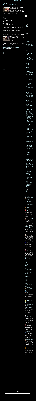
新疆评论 (26, 261)
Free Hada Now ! (26, 265)
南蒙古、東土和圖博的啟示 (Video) (29, 116)
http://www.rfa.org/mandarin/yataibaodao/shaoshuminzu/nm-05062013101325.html (11, 47)
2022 (26, 25)
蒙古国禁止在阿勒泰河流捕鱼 (29, 184)
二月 (26, 188)
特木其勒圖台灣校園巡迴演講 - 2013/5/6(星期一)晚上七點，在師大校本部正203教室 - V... (29, 167)
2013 (26, 33)
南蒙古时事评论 (18, 0)
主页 (13, 69)
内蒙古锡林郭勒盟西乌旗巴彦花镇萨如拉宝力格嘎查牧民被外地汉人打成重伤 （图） (29, 124)
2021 (26, 26)
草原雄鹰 (26, 279)
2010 (26, 192)
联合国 (25, 268)
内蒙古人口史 (27, 50)
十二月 (27, 34)
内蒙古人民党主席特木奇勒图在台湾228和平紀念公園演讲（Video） (29, 183)
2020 (26, 27)
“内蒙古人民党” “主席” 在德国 (29, 113)
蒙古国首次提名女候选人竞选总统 (29, 159)
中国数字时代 (26, 273)
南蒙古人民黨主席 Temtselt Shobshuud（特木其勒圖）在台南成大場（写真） (29, 163)
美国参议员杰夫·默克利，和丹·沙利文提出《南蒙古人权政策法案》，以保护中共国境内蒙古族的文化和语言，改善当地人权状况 (29, 289)
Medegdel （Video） (28, 185)
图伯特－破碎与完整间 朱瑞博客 (28, 272)
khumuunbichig (26, 275)
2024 (26, 23)
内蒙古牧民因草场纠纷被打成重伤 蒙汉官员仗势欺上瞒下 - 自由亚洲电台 (29, 115)
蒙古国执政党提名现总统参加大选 (29, 158)
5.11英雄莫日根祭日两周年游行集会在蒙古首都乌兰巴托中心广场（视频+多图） (29, 149)
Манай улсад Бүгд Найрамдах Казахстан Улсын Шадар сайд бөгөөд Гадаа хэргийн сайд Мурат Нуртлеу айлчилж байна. (29, 301)
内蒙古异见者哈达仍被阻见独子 (29, 125)
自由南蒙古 (26, 262)
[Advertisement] (13, 67)
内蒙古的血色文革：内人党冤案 (29, 241)
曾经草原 (26, 283)
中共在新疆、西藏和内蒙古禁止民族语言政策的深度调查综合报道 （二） (29, 204)
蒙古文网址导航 (26, 277)
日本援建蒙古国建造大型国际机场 (29, 117)
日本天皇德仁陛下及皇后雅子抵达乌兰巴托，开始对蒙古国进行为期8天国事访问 (29, 316)
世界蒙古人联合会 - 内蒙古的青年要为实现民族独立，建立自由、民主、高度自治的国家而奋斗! (29, 44)
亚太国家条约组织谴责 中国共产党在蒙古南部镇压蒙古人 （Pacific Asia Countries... (29, 102)
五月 (26, 40)
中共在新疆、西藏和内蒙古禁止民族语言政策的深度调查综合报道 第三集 (29, 201)
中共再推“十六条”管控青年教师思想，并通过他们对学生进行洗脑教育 (29, 75)
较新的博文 (4, 69)
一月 (26, 189)
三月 (26, 187)
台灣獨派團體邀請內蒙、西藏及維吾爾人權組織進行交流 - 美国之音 (29, 152)
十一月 (27, 35)
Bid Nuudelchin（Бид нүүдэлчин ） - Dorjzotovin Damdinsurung (29, 207)
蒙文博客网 (26, 280)
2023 (26, 24)
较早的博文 (23, 69)
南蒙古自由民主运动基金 (27, 258)
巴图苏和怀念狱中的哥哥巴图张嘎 (29, 45)
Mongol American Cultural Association (29, 271)
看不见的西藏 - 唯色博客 (27, 276)
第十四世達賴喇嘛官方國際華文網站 (28, 269)
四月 (26, 186)
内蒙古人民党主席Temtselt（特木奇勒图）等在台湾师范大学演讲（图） (29, 178)
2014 (26, 32)
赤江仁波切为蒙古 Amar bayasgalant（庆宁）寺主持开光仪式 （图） (29, 67)
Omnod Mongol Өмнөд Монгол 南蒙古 (29, 284)
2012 (26, 190)
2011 (26, 191)
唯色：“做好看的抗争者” (28, 112)
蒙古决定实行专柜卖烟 (28, 58)
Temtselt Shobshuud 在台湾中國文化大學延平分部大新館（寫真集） (29, 155)
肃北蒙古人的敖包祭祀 (28, 140)
